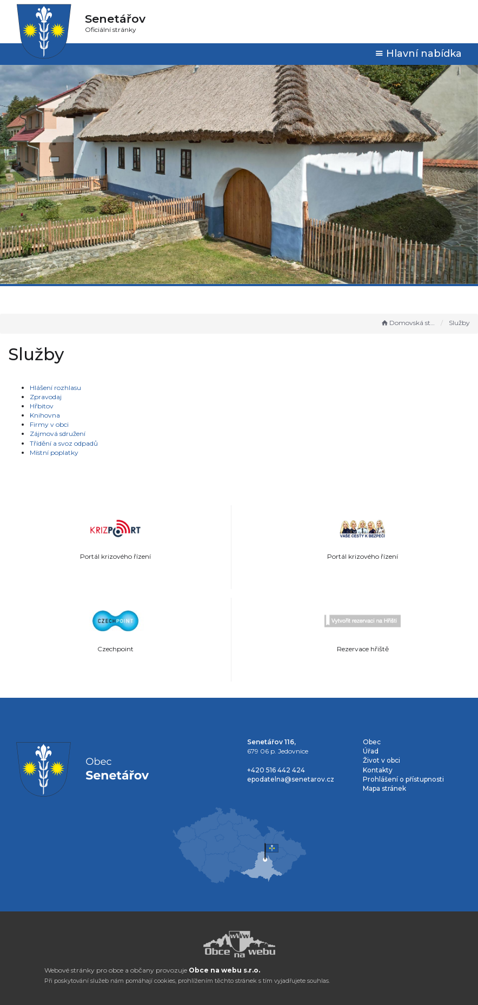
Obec (372, 742)
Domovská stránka (408, 323)
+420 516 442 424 (276, 770)
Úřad (371, 751)
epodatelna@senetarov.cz (290, 779)
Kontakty (378, 770)
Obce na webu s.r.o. (224, 970)
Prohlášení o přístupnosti (403, 779)
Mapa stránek (384, 788)
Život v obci (381, 760)
